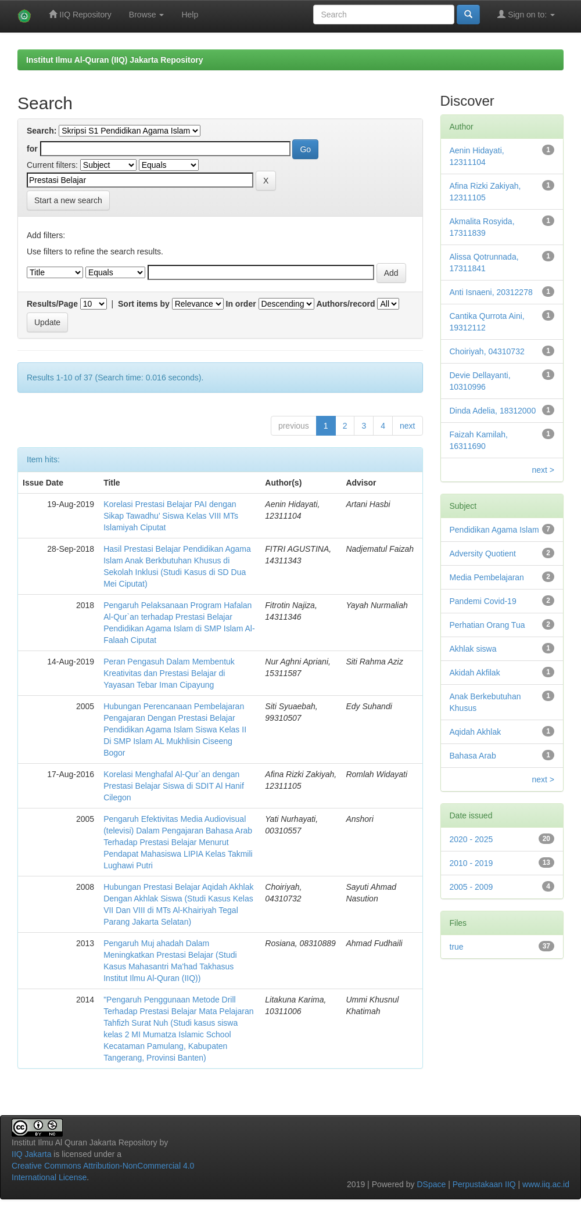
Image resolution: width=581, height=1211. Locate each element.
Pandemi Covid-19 (483, 601)
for (32, 148)
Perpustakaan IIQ (484, 1184)
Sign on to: (526, 14)
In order (241, 303)
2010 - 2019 (471, 863)
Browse (146, 14)
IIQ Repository (80, 14)
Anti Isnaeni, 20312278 (491, 292)
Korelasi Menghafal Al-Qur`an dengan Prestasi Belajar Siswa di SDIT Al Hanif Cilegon (173, 786)
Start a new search (68, 200)
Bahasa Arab (473, 755)
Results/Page (52, 303)
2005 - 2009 (471, 887)
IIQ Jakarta (31, 1154)
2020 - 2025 (471, 839)
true (457, 946)
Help (189, 14)
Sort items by (144, 303)
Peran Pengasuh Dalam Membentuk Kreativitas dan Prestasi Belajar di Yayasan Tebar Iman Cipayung (169, 673)
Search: (41, 130)
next (407, 425)
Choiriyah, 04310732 (487, 351)
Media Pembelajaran (487, 577)
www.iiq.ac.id (545, 1184)
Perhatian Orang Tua (487, 625)
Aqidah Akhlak (475, 731)
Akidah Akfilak (475, 672)
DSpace (431, 1184)
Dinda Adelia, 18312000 (493, 410)
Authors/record (345, 303)
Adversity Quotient (483, 553)
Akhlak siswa (473, 648)
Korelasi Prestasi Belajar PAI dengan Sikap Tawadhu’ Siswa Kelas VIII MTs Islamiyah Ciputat (170, 516)
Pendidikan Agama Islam (494, 529)
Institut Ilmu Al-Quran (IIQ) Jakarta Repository (114, 59)
